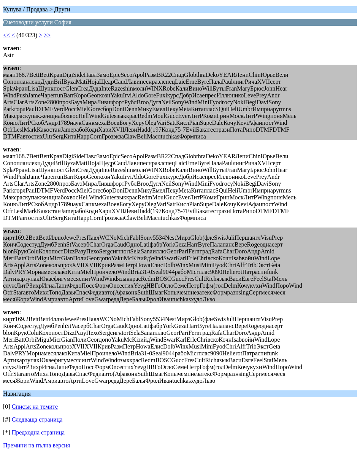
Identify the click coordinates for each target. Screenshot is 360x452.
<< (6, 35)
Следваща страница (37, 419)
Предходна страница (38, 432)
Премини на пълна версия (36, 445)
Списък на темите (35, 406)
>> (47, 35)
